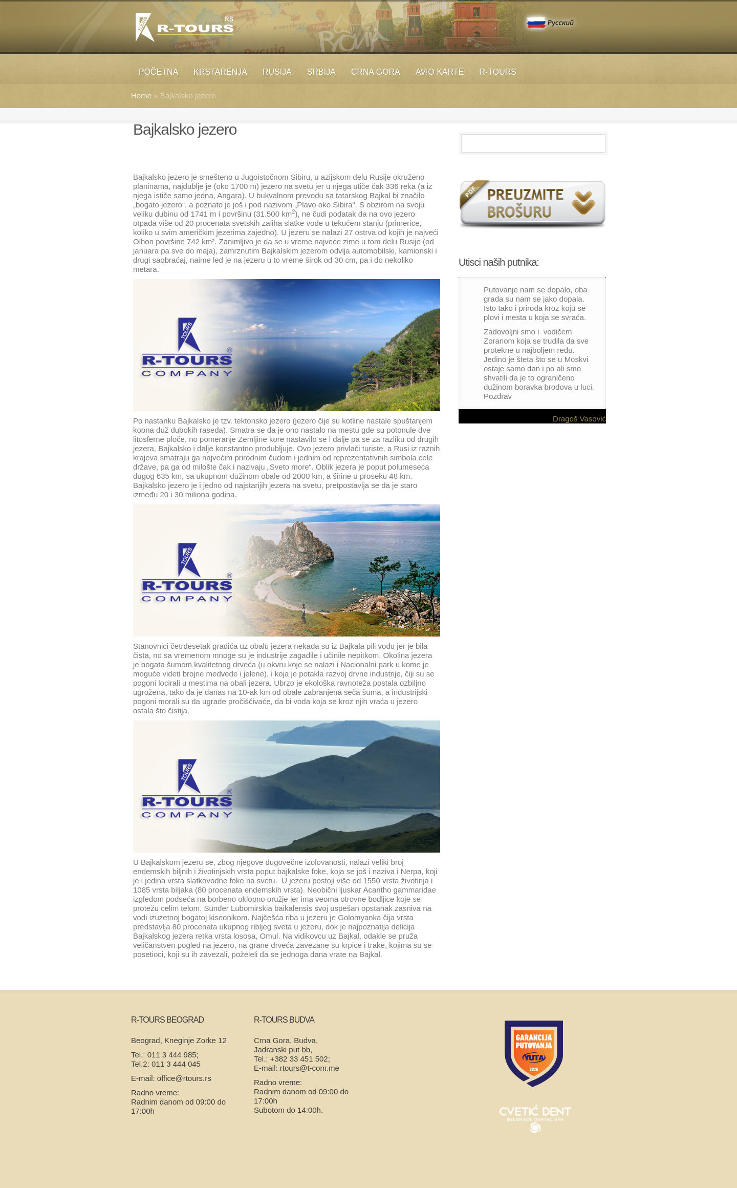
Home (141, 95)
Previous (589, 263)
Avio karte (440, 72)
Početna (158, 72)
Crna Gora (375, 72)
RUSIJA (277, 72)
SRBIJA (321, 72)
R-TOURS (497, 72)
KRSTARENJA (220, 72)
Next (601, 263)
